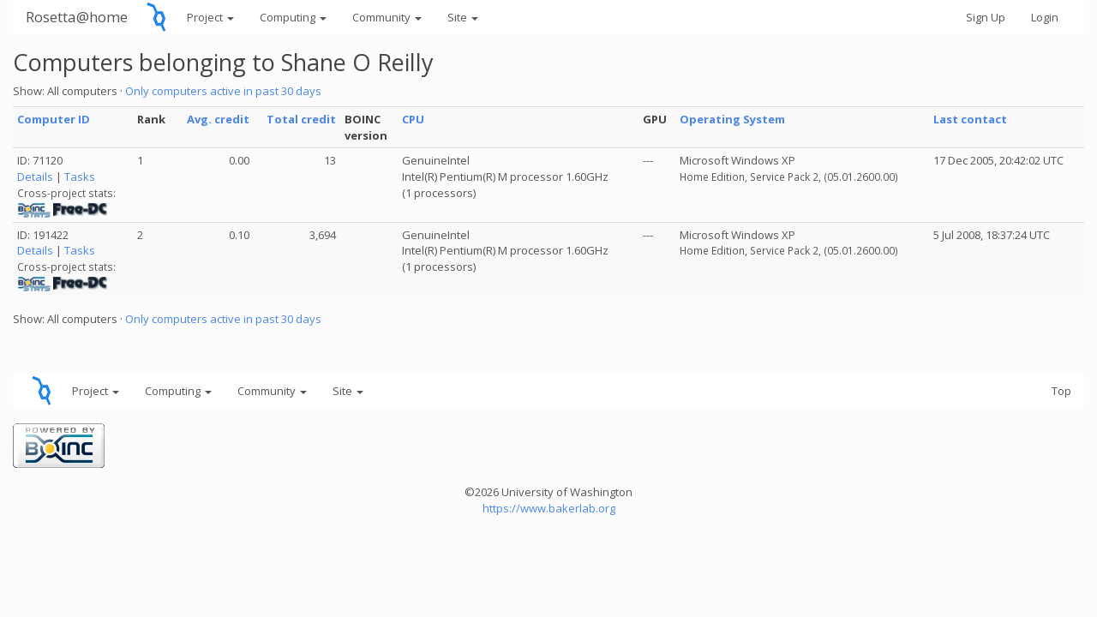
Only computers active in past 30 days (223, 91)
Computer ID (53, 119)
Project (210, 17)
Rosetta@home (77, 17)
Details (35, 176)
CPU (413, 119)
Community (387, 17)
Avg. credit (218, 119)
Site (462, 17)
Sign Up (985, 17)
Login (1044, 17)
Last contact (970, 119)
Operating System (732, 119)
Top (1061, 390)
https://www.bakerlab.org (549, 508)
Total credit (301, 119)
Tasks (79, 176)
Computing (293, 17)
